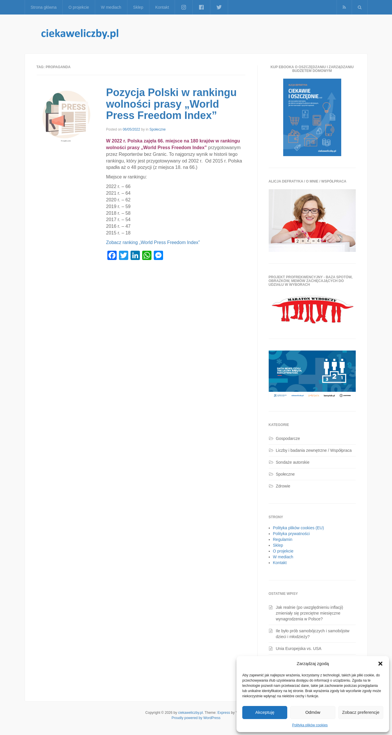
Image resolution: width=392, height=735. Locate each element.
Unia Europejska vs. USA (298, 648)
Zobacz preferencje (360, 712)
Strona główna (44, 7)
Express (223, 713)
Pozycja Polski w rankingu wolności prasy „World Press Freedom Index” (171, 103)
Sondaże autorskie (293, 462)
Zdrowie (283, 486)
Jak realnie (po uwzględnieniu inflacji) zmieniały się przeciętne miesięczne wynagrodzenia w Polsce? (309, 613)
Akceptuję (264, 712)
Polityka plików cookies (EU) (298, 527)
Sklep (138, 7)
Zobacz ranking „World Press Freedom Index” (153, 242)
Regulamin (282, 539)
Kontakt (162, 7)
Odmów (312, 712)
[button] (380, 664)
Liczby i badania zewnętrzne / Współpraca (314, 450)
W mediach (111, 7)
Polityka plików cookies (310, 725)
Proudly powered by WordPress (196, 718)
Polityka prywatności (291, 533)
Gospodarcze (288, 438)
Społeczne (157, 129)
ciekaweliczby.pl (190, 713)
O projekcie (78, 7)
